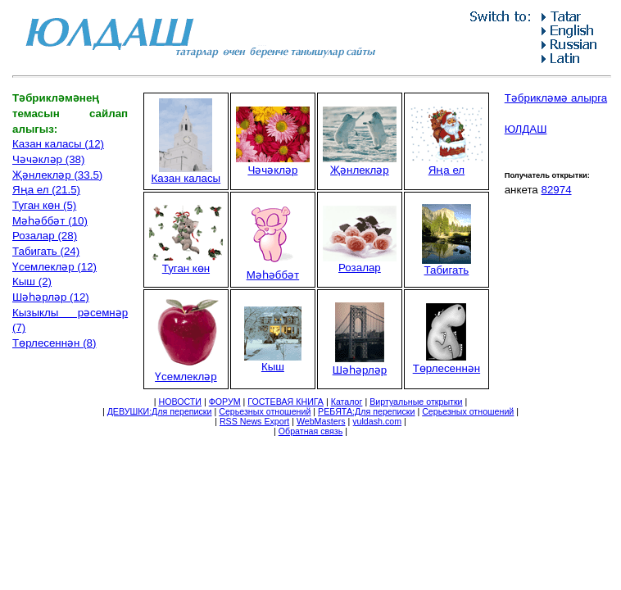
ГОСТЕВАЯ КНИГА (285, 401)
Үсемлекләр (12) (54, 267)
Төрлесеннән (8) (54, 343)
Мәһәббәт (272, 269)
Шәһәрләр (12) (50, 297)
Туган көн (186, 263)
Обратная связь (311, 431)
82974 (556, 190)
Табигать (446, 265)
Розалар (360, 263)
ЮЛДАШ (526, 129)
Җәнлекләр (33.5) (57, 175)
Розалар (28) (44, 235)
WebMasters (321, 421)
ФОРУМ (225, 401)
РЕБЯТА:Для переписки (366, 411)
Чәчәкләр (273, 164)
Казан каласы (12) (58, 144)
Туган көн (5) (44, 205)
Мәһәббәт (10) (50, 221)
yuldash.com (376, 421)
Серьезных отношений (264, 411)
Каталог (347, 401)
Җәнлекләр (360, 164)
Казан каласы (186, 173)
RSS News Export (254, 421)
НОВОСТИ (180, 401)
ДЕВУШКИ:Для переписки (159, 411)
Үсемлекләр (186, 371)
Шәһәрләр (360, 364)
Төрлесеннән (446, 362)
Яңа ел (446, 164)
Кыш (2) (32, 281)
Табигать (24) (45, 251)
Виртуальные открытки (415, 401)
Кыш (272, 362)
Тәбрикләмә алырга (556, 98)
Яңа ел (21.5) (46, 190)
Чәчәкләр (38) (48, 159)
